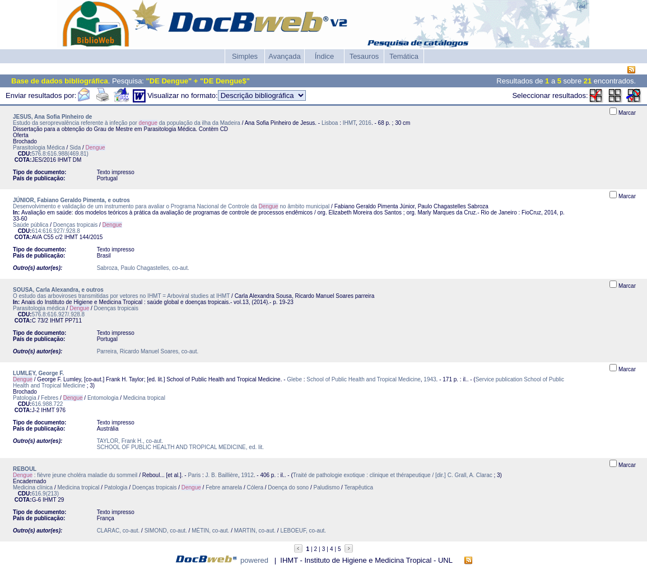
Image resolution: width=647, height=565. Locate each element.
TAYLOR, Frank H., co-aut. (130, 441)
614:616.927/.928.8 (56, 231)
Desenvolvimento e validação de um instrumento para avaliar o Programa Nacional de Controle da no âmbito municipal (171, 206)
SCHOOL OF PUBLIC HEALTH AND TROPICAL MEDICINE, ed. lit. (180, 447)
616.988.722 (47, 404)
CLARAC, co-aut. (118, 530)
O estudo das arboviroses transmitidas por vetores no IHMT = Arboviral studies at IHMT (121, 296)
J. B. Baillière (222, 475)
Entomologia (103, 398)
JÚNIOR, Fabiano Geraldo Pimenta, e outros (71, 200)
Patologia (24, 398)
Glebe (294, 379)
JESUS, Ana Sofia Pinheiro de (52, 117)
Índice (324, 56)
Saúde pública (30, 225)
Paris (194, 475)
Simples (245, 56)
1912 (247, 475)
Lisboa (330, 123)
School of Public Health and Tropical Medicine (363, 379)
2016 (365, 123)
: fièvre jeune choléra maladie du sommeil (75, 475)
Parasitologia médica (39, 308)
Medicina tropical (144, 398)
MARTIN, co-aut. (255, 530)
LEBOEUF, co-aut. (303, 530)
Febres (49, 398)
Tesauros (364, 56)
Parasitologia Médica (39, 147)
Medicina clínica (33, 487)
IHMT (349, 123)
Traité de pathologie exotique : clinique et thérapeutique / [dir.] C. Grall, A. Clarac (392, 475)
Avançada (284, 56)
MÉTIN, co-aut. (210, 530)
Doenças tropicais (75, 225)
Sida (75, 147)
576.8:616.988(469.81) (60, 154)
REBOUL (24, 469)
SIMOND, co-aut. (166, 530)
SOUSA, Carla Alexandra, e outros (58, 290)
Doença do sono (288, 487)
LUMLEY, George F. (38, 373)
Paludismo (327, 487)
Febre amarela (224, 487)
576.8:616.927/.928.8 (58, 314)
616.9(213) (45, 494)
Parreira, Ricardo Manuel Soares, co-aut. (148, 351)
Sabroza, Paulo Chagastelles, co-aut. (143, 268)
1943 (429, 379)
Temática (403, 56)
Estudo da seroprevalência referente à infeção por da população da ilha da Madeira (126, 123)
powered (254, 560)
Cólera (255, 487)
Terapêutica (358, 487)
